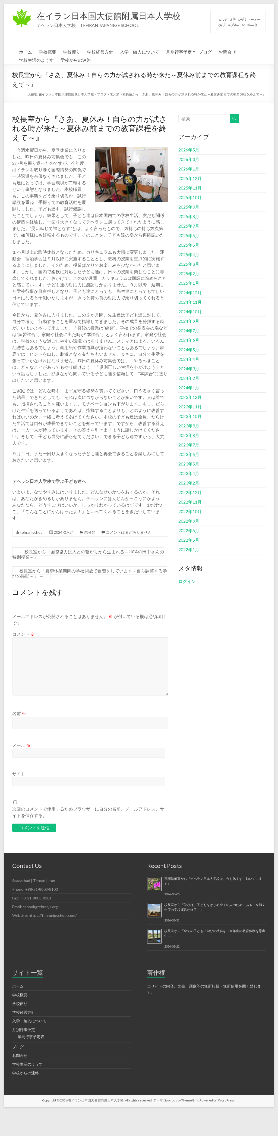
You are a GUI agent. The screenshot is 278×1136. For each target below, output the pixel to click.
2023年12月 (190, 422)
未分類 (90, 557)
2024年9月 (188, 346)
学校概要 (47, 76)
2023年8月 (188, 460)
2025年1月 (188, 308)
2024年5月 (188, 374)
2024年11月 (190, 327)
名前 (19, 738)
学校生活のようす (36, 85)
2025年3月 (188, 288)
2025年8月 (188, 241)
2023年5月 (188, 488)
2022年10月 (190, 536)
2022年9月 (188, 545)
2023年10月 (190, 441)
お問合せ (227, 76)
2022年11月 (190, 526)
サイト (18, 798)
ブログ (205, 76)
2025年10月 (190, 222)
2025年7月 (188, 250)
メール (21, 770)
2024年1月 (188, 412)
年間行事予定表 (31, 1061)
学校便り (71, 76)
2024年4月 (188, 384)
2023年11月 (190, 431)
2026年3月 (188, 184)
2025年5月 (188, 269)
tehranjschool (31, 557)
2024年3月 (188, 393)
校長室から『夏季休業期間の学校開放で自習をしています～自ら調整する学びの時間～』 (89, 598)
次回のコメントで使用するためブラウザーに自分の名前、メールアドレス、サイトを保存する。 (88, 837)
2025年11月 (190, 212)
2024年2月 (188, 403)
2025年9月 (188, 231)
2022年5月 (188, 564)
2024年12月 (190, 317)
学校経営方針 (100, 76)
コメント (23, 659)
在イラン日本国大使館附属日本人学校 (120, 16)
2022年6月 (188, 555)
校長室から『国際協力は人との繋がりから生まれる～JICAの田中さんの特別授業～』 (88, 579)
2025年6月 (188, 260)
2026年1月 (188, 193)
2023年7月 (188, 469)
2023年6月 (188, 479)
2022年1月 (188, 574)
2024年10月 (190, 336)
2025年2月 (188, 298)
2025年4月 (188, 279)
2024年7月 (188, 355)
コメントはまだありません (128, 557)
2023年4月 (188, 498)
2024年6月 (188, 365)
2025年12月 (190, 203)
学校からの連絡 (76, 85)
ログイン (187, 606)
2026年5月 (188, 174)
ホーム (25, 76)
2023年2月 (188, 507)
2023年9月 (188, 450)
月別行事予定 (179, 76)
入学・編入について (139, 76)
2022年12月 (190, 517)
